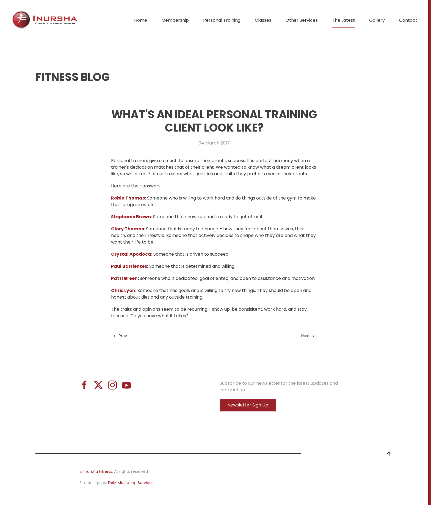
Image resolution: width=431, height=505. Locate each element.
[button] (389, 454)
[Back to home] (45, 20)
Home (140, 20)
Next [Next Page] (308, 336)
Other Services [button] (302, 20)
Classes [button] (263, 20)
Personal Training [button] (222, 20)
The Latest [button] (343, 20)
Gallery (377, 20)
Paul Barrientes (129, 266)
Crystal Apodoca (131, 254)
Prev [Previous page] (120, 336)
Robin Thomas (128, 198)
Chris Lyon (123, 290)
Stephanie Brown (131, 217)
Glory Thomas (127, 229)
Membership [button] (175, 20)
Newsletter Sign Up (247, 405)
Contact (408, 20)
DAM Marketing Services (131, 482)
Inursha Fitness (98, 471)
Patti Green (124, 278)
